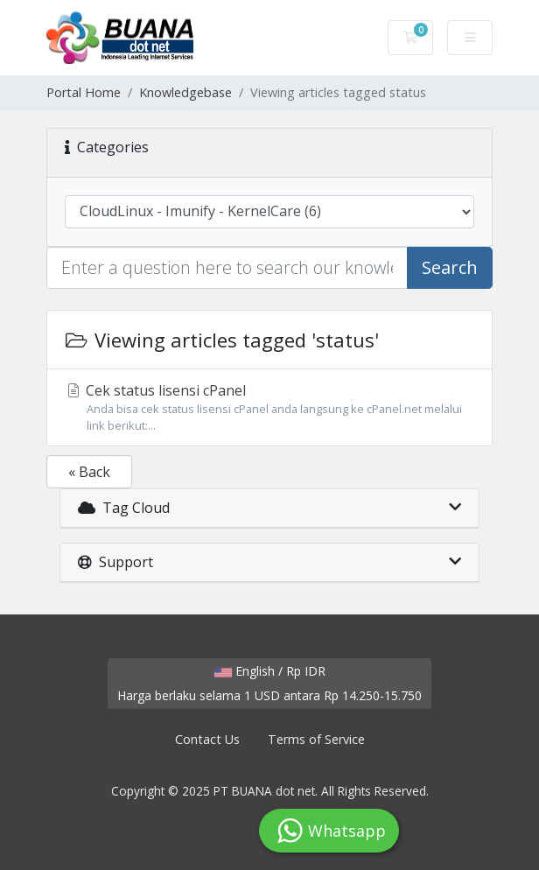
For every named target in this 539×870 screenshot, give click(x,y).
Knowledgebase (185, 92)
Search (450, 267)
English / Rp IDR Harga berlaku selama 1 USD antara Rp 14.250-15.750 (269, 683)
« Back (89, 471)
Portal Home (83, 92)
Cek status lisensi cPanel (269, 407)
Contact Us (207, 739)
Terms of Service (316, 739)
